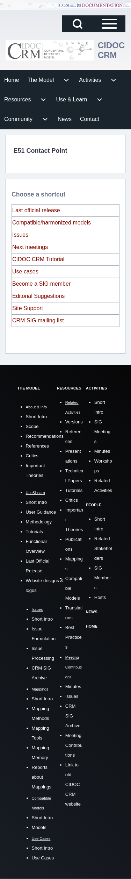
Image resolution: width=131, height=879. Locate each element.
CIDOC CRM (111, 50)
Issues (20, 235)
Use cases (25, 271)
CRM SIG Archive (72, 715)
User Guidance (41, 512)
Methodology (39, 521)
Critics (32, 455)
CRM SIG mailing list (38, 320)
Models (39, 827)
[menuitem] (11, 80)
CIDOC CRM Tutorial (38, 259)
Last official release (36, 210)
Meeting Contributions (73, 745)
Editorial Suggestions (38, 296)
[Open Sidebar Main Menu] (109, 23)
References (37, 446)
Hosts (100, 597)
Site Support (27, 308)
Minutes (73, 686)
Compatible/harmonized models (51, 223)
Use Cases (43, 857)
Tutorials (34, 531)
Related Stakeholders (103, 548)
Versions (74, 421)
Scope (32, 426)
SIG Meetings (102, 431)
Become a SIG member (41, 284)
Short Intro (36, 416)
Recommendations (45, 436)
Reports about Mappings (41, 777)
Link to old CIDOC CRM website (73, 784)
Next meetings (30, 247)
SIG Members (102, 577)
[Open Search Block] (77, 23)
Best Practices (73, 637)
